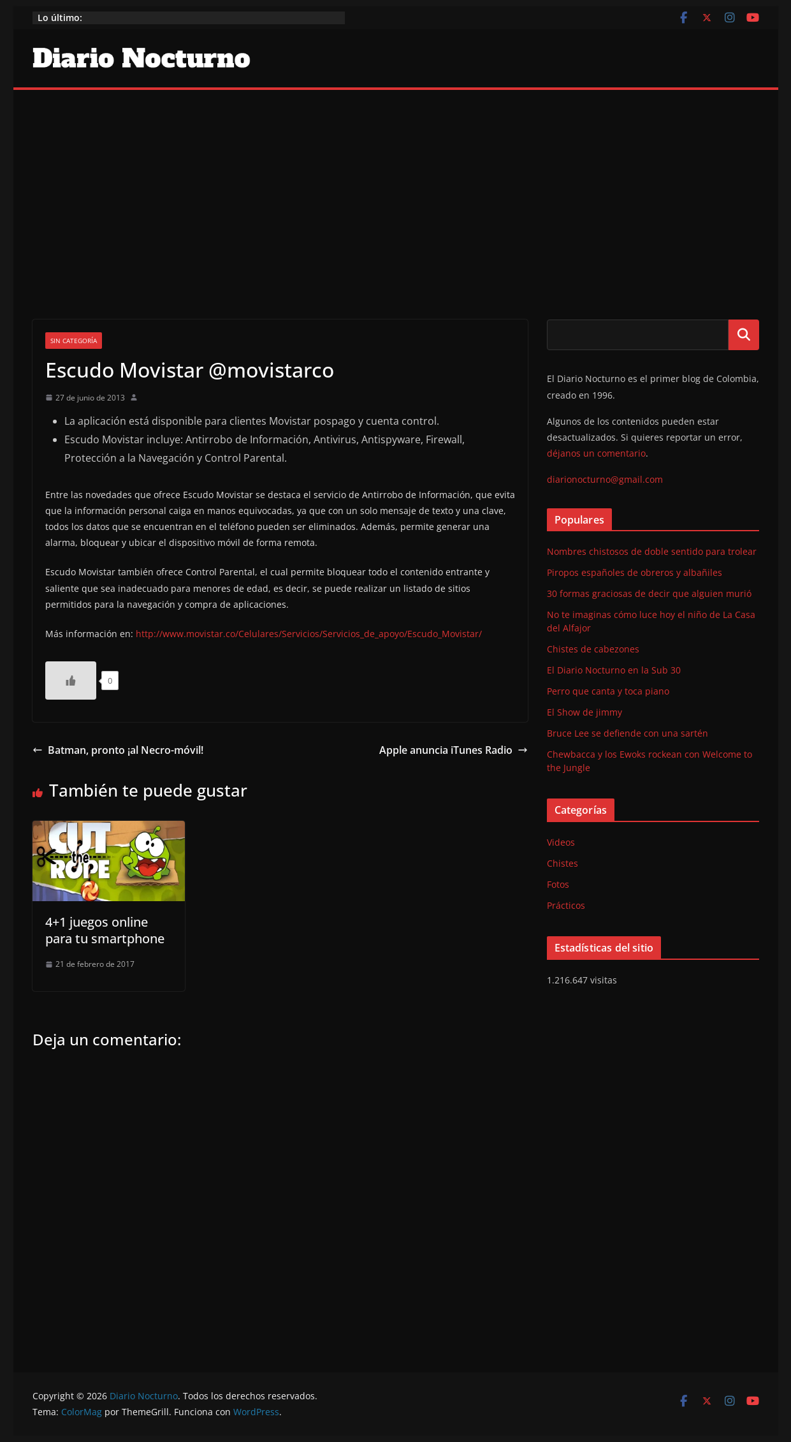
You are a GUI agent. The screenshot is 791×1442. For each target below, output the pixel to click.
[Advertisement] (395, 185)
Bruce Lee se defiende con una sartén (627, 733)
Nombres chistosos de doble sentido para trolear (652, 551)
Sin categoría (73, 340)
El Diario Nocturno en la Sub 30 (614, 670)
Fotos (558, 884)
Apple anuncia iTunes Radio (453, 750)
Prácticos (566, 905)
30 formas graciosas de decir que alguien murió (649, 593)
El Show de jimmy (584, 712)
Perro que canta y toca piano (608, 691)
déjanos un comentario (596, 453)
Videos (561, 842)
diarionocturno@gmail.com (605, 479)
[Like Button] (70, 680)
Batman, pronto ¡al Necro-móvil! (118, 750)
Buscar (744, 335)
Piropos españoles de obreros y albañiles (634, 572)
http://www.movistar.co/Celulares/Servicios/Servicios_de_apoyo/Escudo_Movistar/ (309, 634)
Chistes (562, 863)
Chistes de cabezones (593, 649)
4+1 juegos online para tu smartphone (104, 930)
